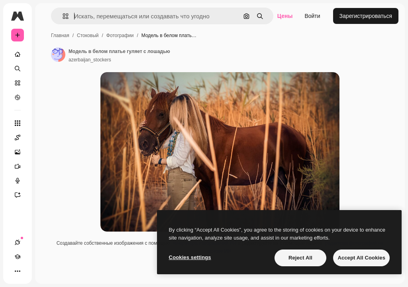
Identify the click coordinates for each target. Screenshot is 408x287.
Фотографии (120, 35)
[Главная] (17, 54)
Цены (285, 16)
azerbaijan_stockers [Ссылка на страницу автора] (90, 60)
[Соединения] (17, 242)
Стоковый (87, 35)
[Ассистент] (21, 195)
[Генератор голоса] (21, 180)
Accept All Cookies (361, 258)
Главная (60, 35)
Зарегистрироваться (365, 16)
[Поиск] (17, 68)
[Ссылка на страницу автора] (58, 54)
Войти (312, 16)
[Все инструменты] (17, 123)
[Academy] (17, 256)
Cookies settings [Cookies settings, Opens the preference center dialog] (190, 257)
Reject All (300, 258)
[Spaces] (21, 137)
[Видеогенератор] (21, 166)
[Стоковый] (17, 83)
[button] (62, 16)
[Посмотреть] (17, 97)
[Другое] (17, 271)
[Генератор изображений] (21, 151)
